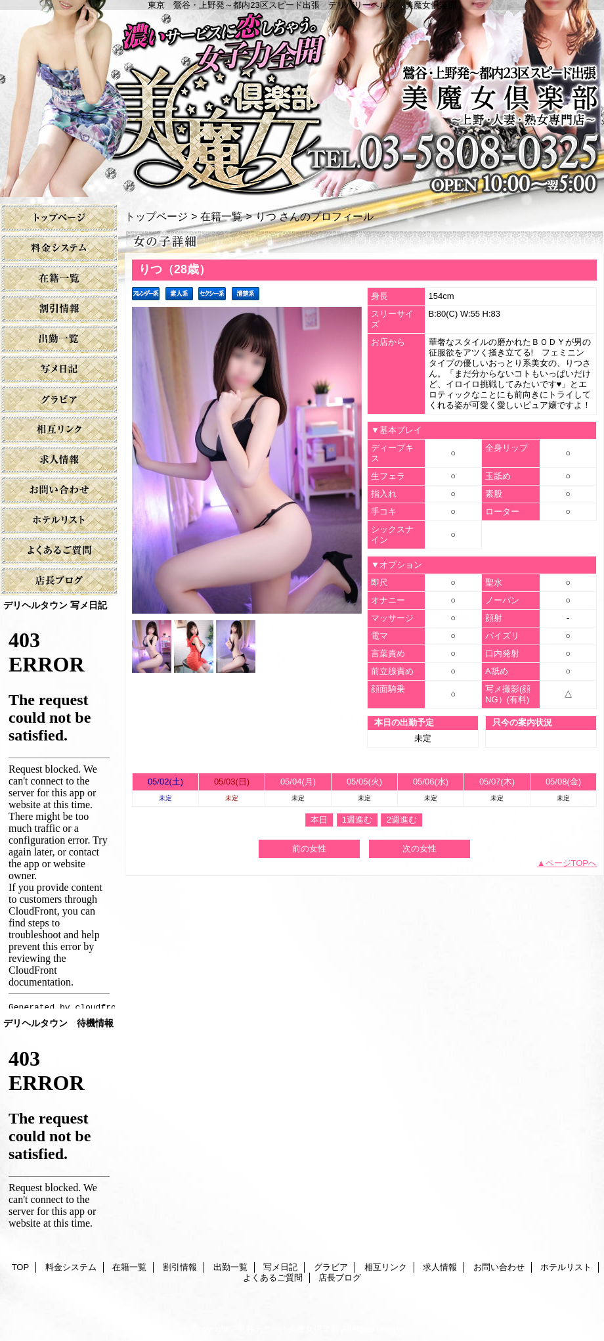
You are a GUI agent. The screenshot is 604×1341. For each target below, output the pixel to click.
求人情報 (59, 460)
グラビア (59, 400)
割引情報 (59, 309)
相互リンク (59, 430)
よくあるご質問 (59, 551)
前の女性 (309, 848)
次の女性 (419, 848)
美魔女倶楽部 (302, 98)
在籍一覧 (59, 279)
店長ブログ (59, 581)
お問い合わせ (59, 490)
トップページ (156, 216)
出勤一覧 (59, 339)
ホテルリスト (59, 520)
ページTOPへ (571, 863)
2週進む (402, 820)
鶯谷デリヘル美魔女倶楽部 (288, 1329)
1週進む (357, 820)
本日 (319, 820)
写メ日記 (59, 369)
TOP (59, 218)
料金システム (59, 248)
